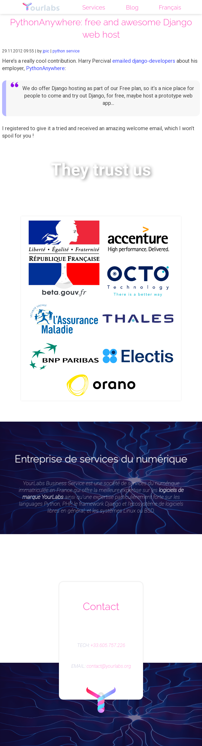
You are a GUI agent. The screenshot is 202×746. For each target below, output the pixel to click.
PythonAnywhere (45, 68)
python (59, 50)
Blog (132, 7)
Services (93, 7)
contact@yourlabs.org (109, 666)
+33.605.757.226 (107, 645)
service (73, 50)
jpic (46, 50)
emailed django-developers (143, 61)
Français (170, 7)
